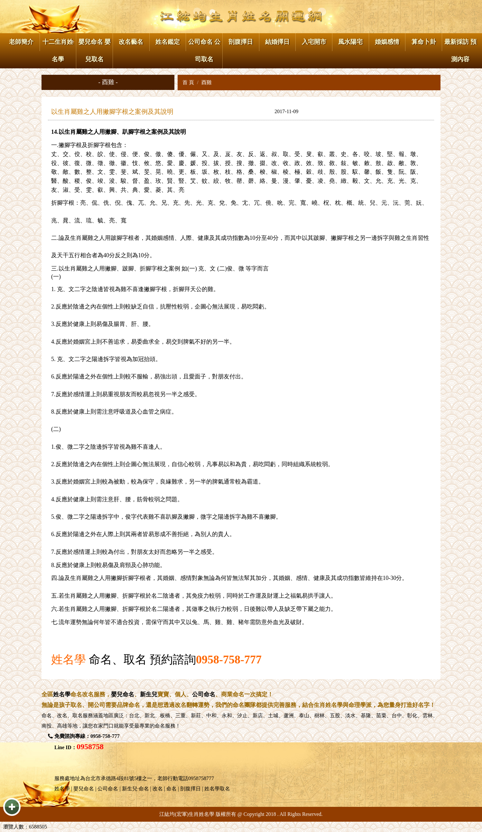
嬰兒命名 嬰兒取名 (95, 50)
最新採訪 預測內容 (460, 50)
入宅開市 (314, 41)
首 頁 (188, 82)
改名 (62, 715)
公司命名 (203, 694)
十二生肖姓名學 (57, 50)
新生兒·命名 (135, 788)
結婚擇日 (277, 41)
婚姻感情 (387, 41)
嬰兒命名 (122, 694)
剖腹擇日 (240, 41)
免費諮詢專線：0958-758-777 (87, 736)
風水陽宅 (350, 41)
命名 (47, 715)
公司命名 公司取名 (204, 50)
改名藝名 (131, 41)
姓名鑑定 (167, 41)
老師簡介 (21, 41)
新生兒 (148, 694)
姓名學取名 (217, 788)
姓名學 (68, 659)
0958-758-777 (229, 659)
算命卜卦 (424, 41)
